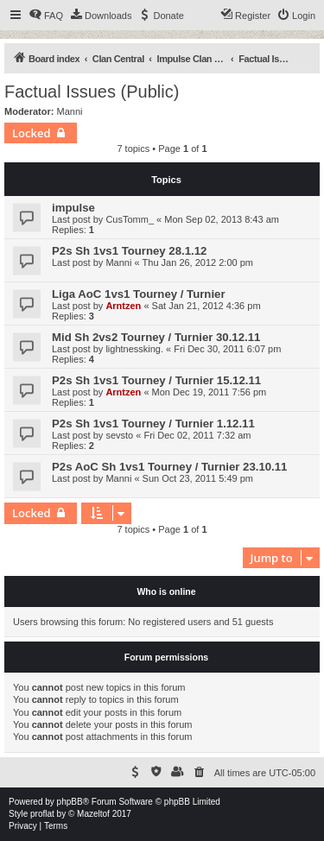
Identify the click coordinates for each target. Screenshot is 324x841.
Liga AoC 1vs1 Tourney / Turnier (139, 294)
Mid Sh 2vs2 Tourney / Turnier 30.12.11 (156, 337)
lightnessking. (134, 349)
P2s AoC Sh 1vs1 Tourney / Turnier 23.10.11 (169, 466)
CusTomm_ (129, 219)
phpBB (70, 801)
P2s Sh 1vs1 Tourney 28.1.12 (129, 250)
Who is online (166, 591)
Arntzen (123, 305)
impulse (73, 207)
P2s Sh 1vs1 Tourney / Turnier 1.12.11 (153, 423)
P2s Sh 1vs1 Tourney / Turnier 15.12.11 (156, 380)
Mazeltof (93, 814)
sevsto (119, 435)
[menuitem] (46, 15)
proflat (42, 814)
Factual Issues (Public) (91, 91)
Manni (70, 111)
